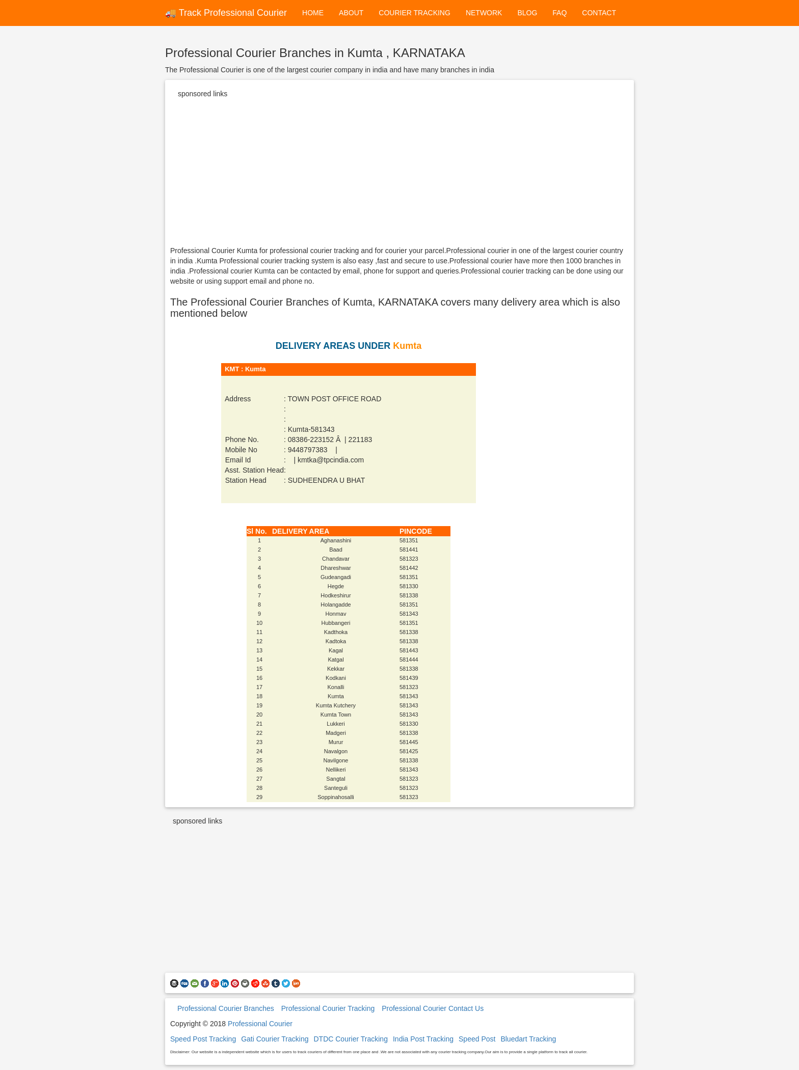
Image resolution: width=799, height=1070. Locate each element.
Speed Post (477, 1039)
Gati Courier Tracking (274, 1039)
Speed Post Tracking (203, 1039)
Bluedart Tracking (528, 1039)
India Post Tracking (423, 1039)
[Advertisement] (399, 174)
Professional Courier (260, 1024)
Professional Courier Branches (225, 1008)
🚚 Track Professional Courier (226, 13)
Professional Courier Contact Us (433, 1008)
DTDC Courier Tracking (350, 1039)
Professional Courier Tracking (328, 1008)
